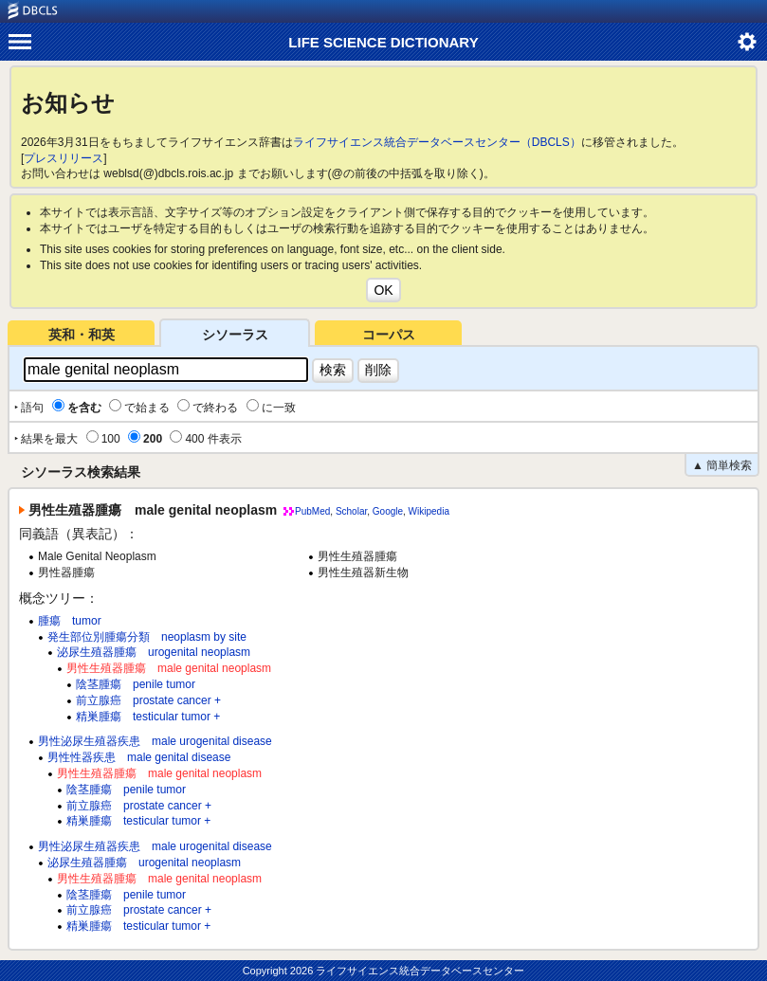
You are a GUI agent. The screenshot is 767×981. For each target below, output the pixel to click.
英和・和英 (81, 334)
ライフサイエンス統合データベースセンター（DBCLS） (437, 142)
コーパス (388, 334)
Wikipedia (429, 511)
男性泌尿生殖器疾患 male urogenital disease (155, 741)
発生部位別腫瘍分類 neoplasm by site (147, 637)
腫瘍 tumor (69, 620)
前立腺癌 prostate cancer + (148, 700)
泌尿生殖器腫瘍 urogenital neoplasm (153, 652)
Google (388, 511)
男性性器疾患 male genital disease (138, 757)
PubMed (312, 511)
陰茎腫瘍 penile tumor (135, 684)
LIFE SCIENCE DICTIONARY (383, 42)
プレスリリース (63, 158)
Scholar (351, 511)
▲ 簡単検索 (722, 465)
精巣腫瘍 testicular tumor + (148, 716)
